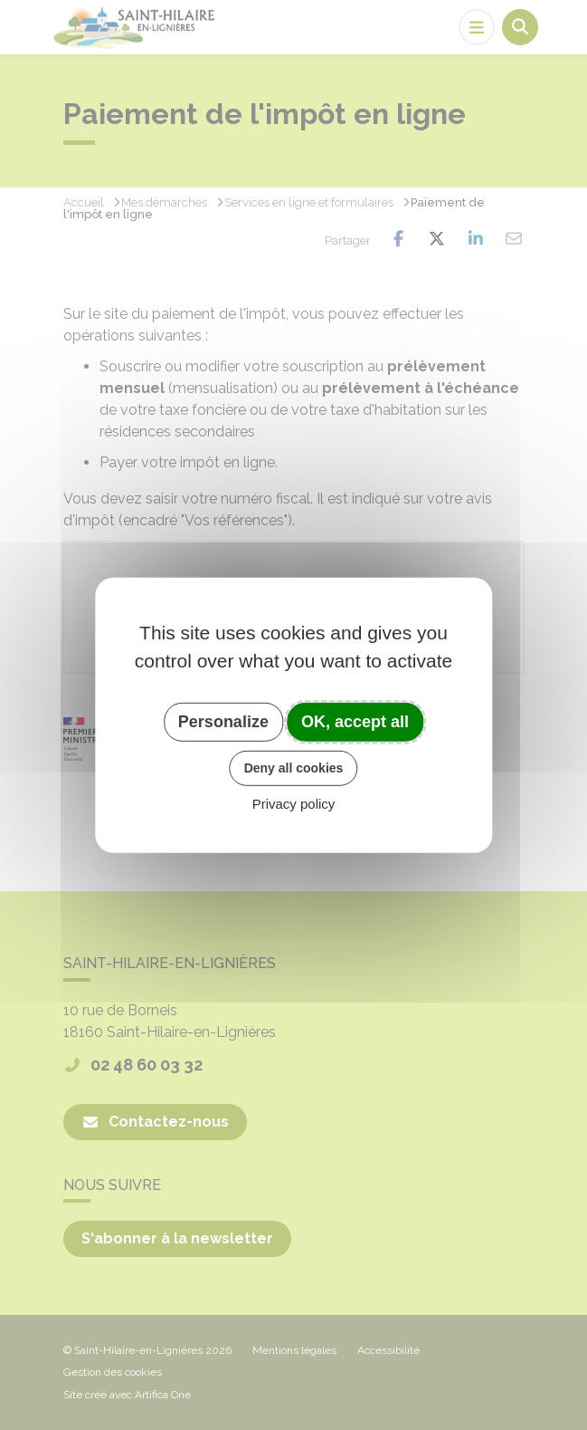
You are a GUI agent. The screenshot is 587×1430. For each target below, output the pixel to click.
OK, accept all (355, 721)
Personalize (223, 721)
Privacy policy (294, 803)
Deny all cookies (294, 768)
